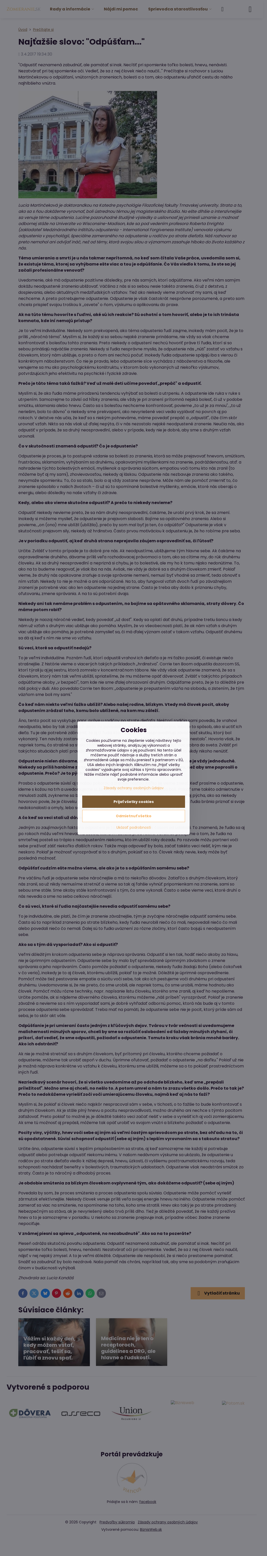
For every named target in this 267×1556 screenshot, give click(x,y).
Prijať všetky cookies (134, 801)
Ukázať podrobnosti (133, 827)
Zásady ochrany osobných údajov (134, 787)
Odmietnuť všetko (133, 816)
